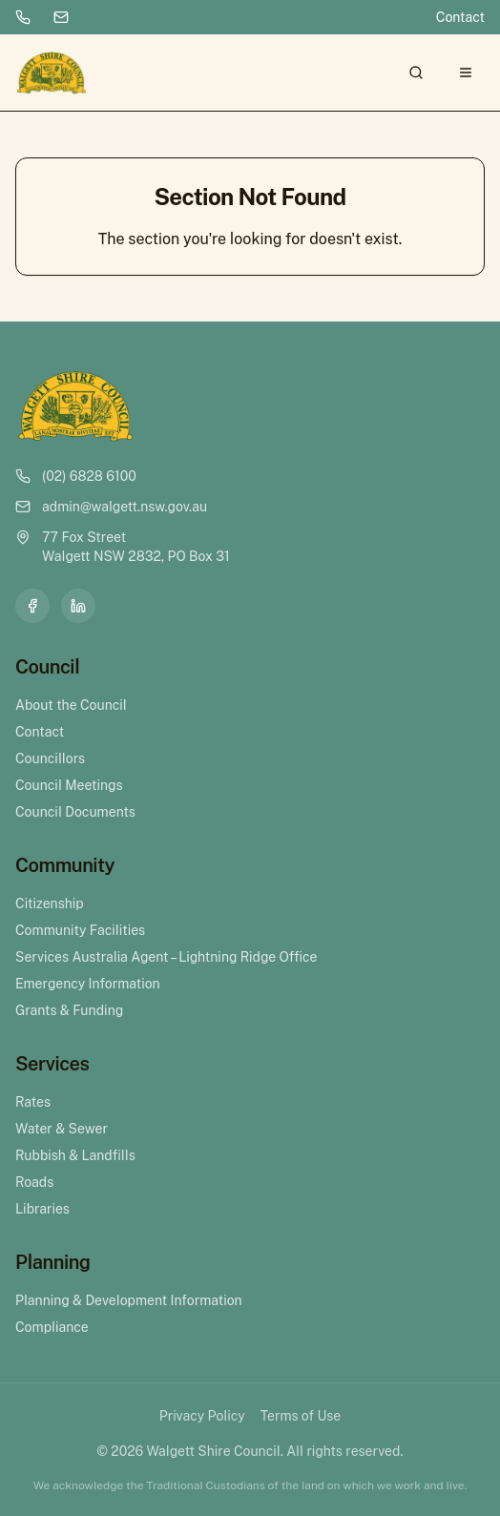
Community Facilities (80, 930)
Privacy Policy (202, 1415)
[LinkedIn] (78, 606)
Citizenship (49, 903)
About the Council (71, 705)
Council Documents (75, 812)
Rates (33, 1102)
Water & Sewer (61, 1128)
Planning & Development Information (128, 1300)
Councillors (50, 758)
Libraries (42, 1208)
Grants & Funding (69, 1010)
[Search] (416, 72)
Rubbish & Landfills (75, 1155)
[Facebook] (32, 606)
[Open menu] (466, 72)
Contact (460, 17)
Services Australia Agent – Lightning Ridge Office (166, 957)
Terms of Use (300, 1415)
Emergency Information (87, 983)
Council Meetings (69, 785)
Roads (34, 1182)
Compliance (52, 1327)
